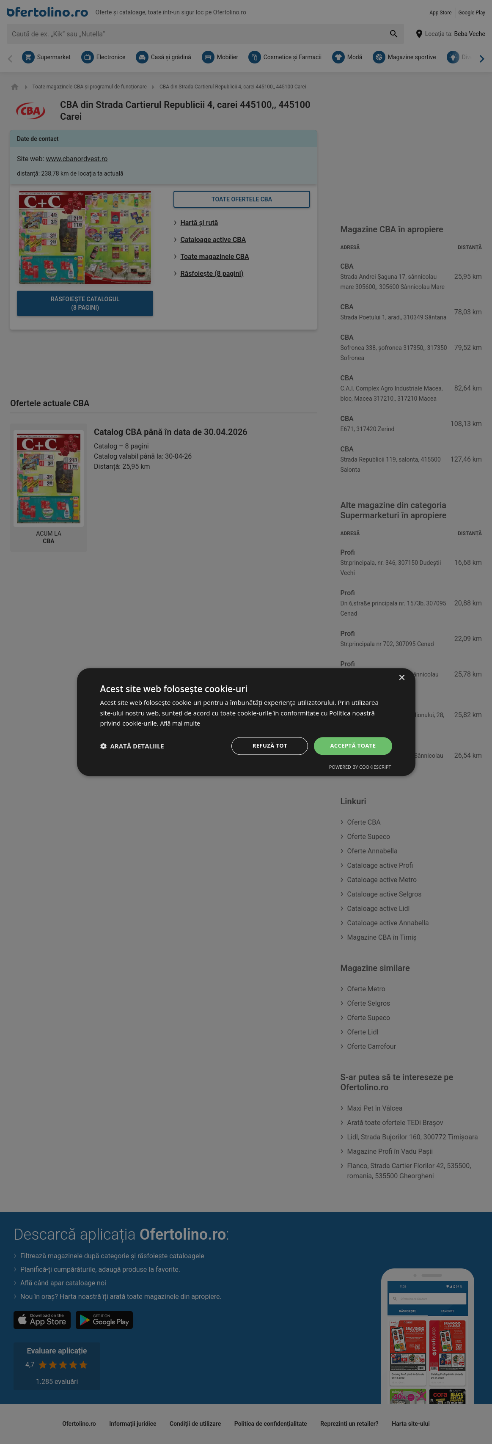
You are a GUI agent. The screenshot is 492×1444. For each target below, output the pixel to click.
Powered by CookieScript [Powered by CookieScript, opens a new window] (360, 768)
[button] (132, 746)
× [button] (402, 677)
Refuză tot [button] (266, 746)
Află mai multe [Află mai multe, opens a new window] (181, 722)
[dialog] (246, 721)
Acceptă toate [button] (351, 746)
